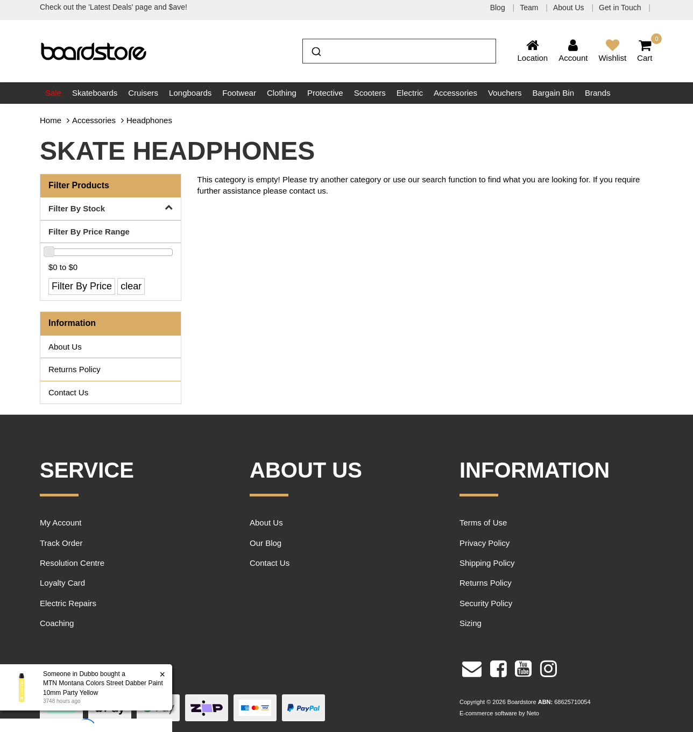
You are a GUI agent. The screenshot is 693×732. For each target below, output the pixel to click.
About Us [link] (65, 346)
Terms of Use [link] (483, 522)
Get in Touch (621, 7)
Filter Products (78, 185)
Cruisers (143, 92)
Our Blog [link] (265, 543)
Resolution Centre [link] (72, 562)
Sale (53, 92)
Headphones (149, 120)
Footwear (239, 92)
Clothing (281, 92)
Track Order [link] (61, 543)
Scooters (370, 92)
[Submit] (315, 50)
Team (530, 7)
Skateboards (94, 92)
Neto (533, 713)
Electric (410, 92)
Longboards (190, 92)
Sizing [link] (470, 623)
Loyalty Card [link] (62, 582)
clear (131, 286)
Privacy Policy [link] (484, 543)
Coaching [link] (57, 623)
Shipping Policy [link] (487, 562)
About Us (569, 7)
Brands (598, 92)
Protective (325, 92)
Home (50, 120)
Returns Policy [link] (74, 369)
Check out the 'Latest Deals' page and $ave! (113, 7)
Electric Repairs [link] (68, 603)
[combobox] (399, 51)
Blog (498, 7)
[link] (498, 667)
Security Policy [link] (485, 603)
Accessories (455, 92)
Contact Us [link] (68, 392)
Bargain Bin (553, 92)
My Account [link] (61, 522)
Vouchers (505, 92)
